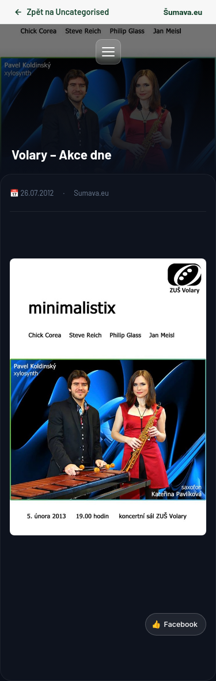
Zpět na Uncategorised (61, 12)
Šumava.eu (183, 12)
